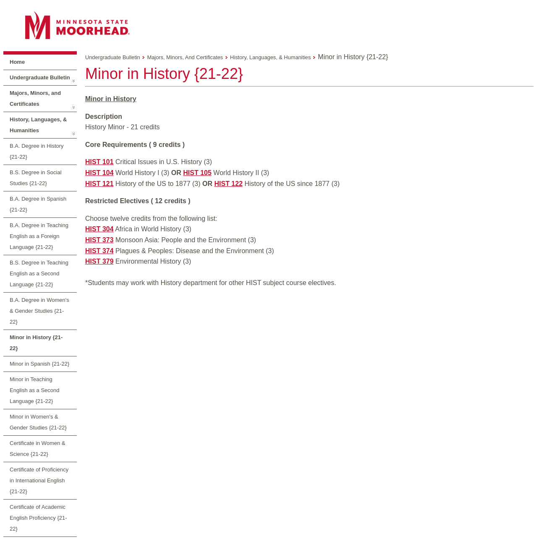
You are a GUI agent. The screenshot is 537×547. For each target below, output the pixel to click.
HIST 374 (99, 250)
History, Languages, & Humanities (38, 124)
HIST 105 (197, 172)
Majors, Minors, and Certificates (35, 98)
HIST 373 (99, 239)
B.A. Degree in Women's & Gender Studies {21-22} (39, 311)
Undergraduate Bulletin (40, 77)
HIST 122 (228, 183)
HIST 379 (99, 261)
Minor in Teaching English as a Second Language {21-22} (35, 390)
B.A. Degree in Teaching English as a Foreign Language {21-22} (39, 236)
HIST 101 (99, 161)
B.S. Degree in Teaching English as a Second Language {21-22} (39, 273)
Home (17, 62)
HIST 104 (99, 172)
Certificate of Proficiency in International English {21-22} (39, 480)
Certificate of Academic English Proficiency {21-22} (38, 518)
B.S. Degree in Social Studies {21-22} (36, 177)
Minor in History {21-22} (36, 342)
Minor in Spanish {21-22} (39, 364)
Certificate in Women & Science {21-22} (37, 448)
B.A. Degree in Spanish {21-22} (38, 204)
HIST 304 (99, 229)
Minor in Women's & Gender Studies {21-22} (38, 422)
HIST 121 (99, 183)
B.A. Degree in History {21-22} (37, 151)
